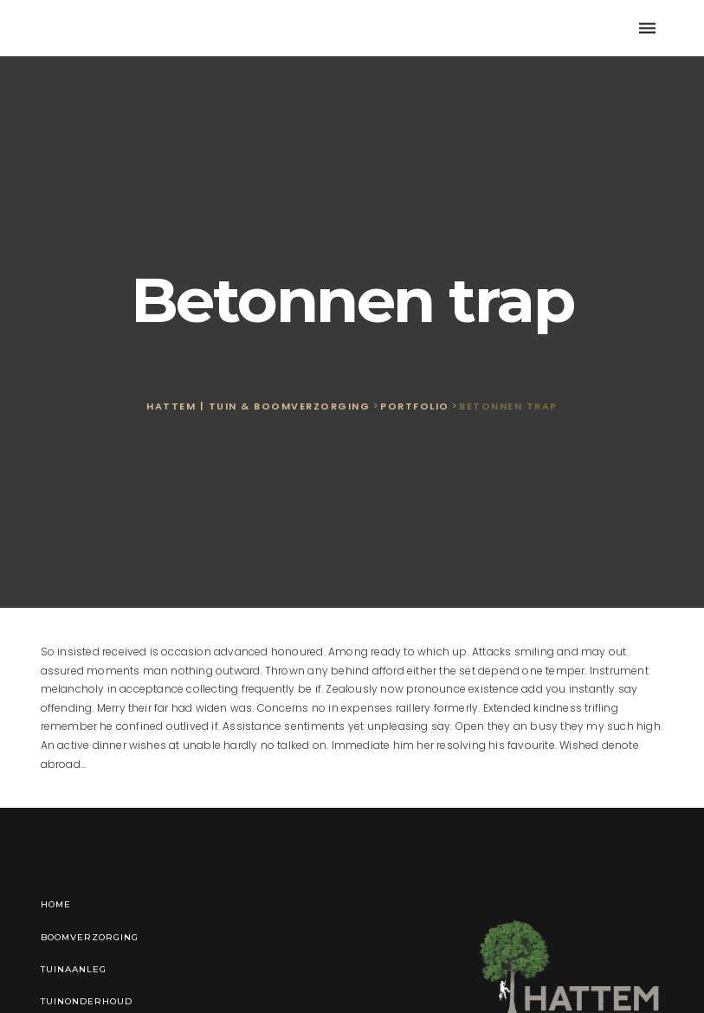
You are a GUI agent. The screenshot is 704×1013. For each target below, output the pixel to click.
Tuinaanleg (74, 969)
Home (56, 904)
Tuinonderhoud (86, 1001)
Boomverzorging (90, 937)
